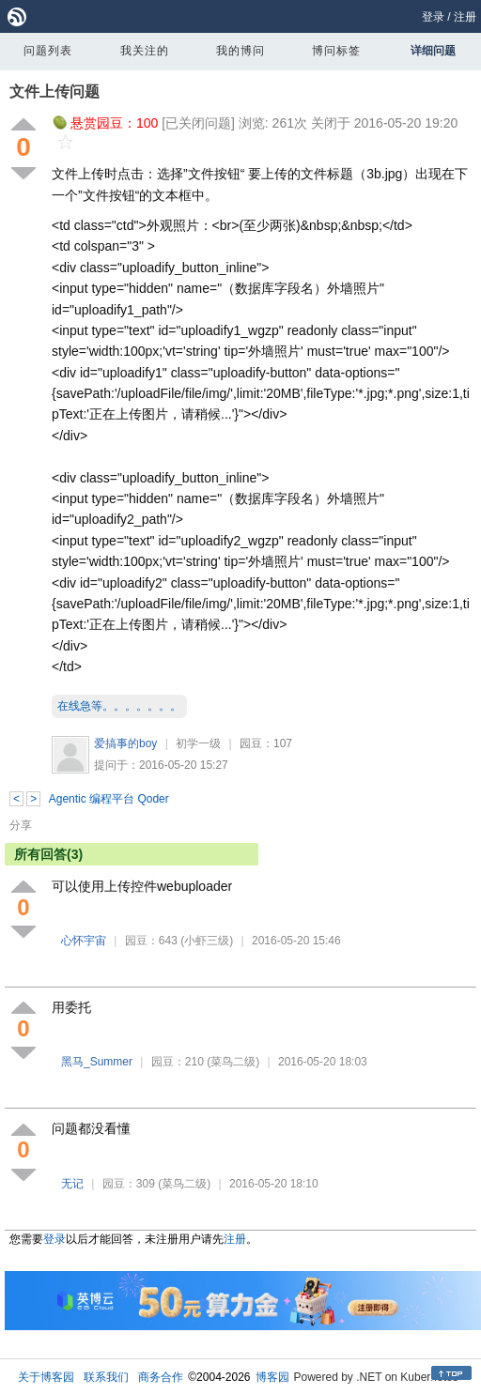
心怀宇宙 (83, 940)
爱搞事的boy (125, 743)
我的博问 (240, 50)
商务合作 (160, 1377)
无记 (72, 1183)
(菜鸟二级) (233, 1061)
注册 (465, 16)
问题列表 (47, 50)
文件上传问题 (54, 92)
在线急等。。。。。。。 (119, 705)
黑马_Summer (96, 1061)
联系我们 (106, 1377)
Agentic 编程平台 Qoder (109, 798)
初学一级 (198, 743)
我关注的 (144, 50)
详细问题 (433, 50)
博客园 (272, 1377)
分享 (20, 825)
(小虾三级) (206, 940)
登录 (433, 16)
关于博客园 (46, 1377)
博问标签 (336, 50)
